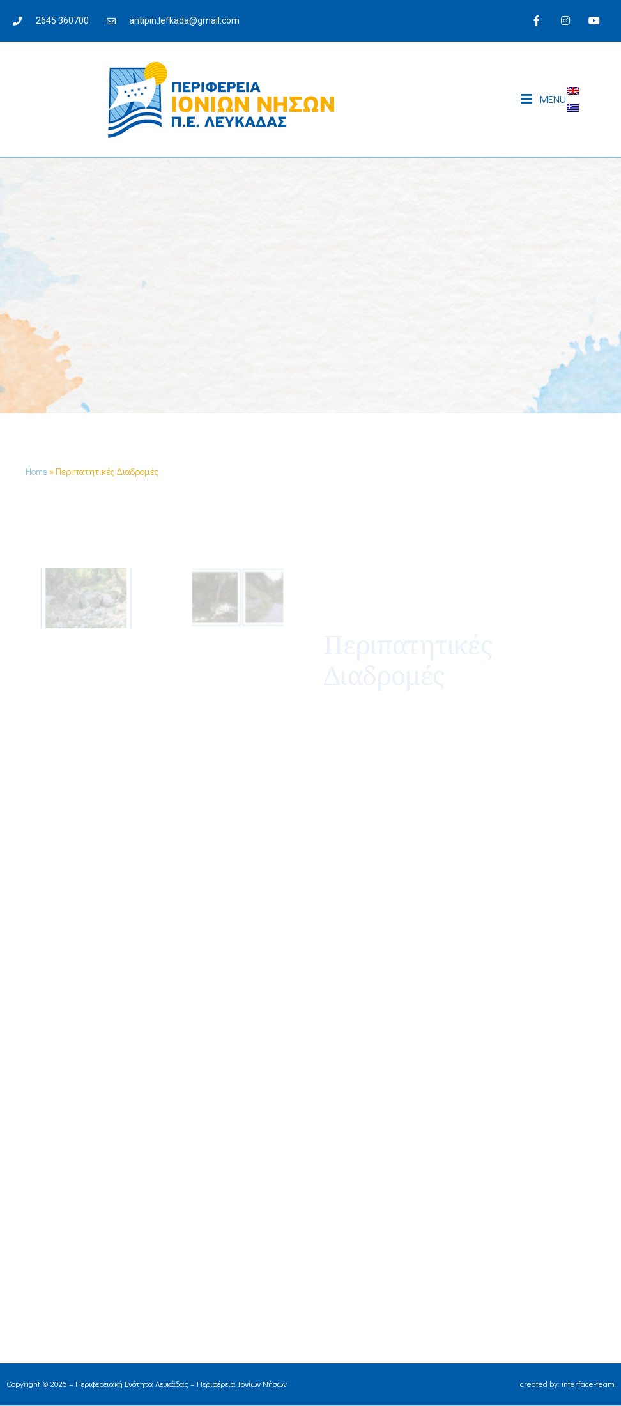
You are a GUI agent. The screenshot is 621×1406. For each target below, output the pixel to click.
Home (36, 471)
